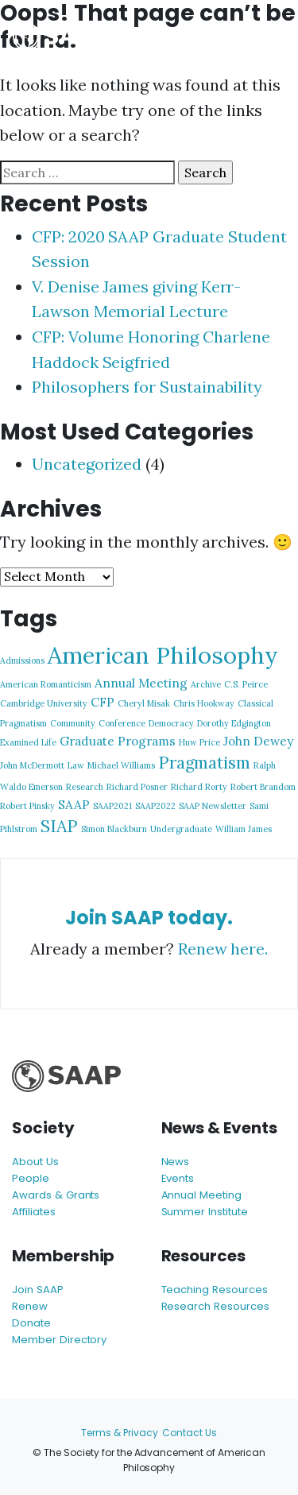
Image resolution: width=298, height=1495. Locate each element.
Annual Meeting (201, 1195)
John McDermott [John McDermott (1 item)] (32, 765)
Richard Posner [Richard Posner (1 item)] (137, 786)
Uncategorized (86, 464)
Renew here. (223, 949)
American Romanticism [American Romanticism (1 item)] (45, 684)
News (175, 1161)
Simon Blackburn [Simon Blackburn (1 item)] (114, 829)
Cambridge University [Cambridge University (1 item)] (43, 703)
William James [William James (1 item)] (243, 829)
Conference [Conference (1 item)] (122, 723)
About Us (35, 1161)
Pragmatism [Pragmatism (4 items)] (204, 762)
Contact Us (189, 1432)
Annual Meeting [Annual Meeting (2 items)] (141, 683)
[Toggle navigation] (262, 37)
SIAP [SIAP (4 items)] (59, 826)
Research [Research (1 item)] (84, 786)
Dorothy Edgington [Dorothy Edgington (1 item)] (234, 723)
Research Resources (215, 1306)
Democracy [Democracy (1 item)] (171, 723)
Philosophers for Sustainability (147, 387)
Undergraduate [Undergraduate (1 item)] (181, 829)
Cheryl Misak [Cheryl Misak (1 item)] (144, 703)
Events (178, 1178)
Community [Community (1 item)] (72, 723)
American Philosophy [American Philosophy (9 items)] (163, 655)
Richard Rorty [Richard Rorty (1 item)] (199, 786)
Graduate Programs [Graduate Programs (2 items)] (118, 741)
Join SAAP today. (149, 917)
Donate (31, 1322)
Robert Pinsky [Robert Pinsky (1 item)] (27, 805)
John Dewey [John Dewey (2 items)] (258, 741)
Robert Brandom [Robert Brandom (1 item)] (263, 786)
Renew (30, 1306)
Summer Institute (204, 1211)
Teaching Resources (214, 1289)
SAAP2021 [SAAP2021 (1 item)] (112, 805)
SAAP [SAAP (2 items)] (74, 804)
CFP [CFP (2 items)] (102, 702)
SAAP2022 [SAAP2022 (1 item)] (155, 805)
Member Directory (59, 1339)
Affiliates (34, 1211)
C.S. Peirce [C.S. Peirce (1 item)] (246, 684)
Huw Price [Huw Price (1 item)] (199, 742)
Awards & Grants (55, 1195)
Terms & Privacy (119, 1432)
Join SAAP (38, 1289)
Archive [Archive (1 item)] (206, 684)
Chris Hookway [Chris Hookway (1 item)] (203, 703)
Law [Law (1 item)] (76, 765)
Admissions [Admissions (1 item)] (22, 660)
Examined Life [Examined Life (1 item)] (28, 742)
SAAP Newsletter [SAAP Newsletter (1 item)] (212, 805)
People (30, 1178)
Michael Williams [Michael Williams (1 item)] (121, 765)
